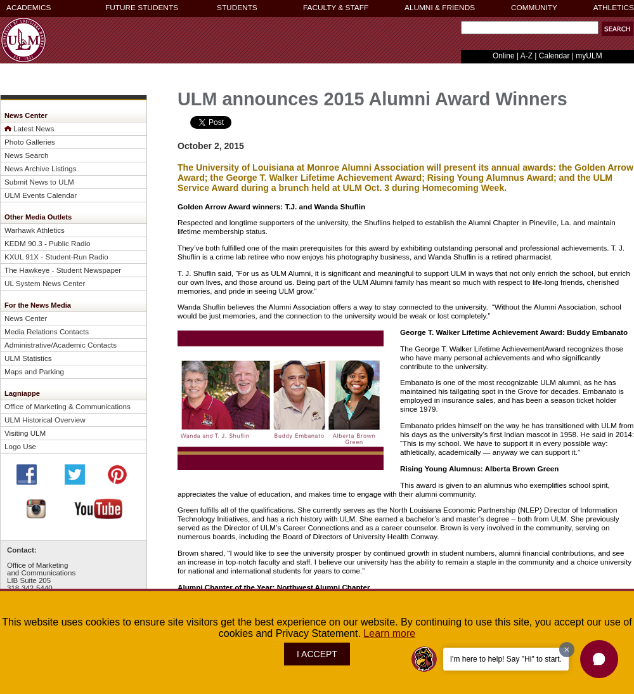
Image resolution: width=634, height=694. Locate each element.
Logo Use (20, 446)
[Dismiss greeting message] (566, 649)
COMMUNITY (534, 7)
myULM (589, 55)
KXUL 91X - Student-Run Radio (56, 256)
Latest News (33, 128)
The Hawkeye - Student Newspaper (62, 270)
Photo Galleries (29, 142)
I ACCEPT (317, 654)
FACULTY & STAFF (335, 7)
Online (504, 55)
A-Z (527, 55)
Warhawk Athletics (34, 230)
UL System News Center (44, 283)
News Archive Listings (40, 168)
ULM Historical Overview (45, 420)
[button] (617, 29)
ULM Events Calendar (40, 195)
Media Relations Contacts (46, 331)
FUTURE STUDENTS (141, 7)
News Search (26, 155)
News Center (25, 318)
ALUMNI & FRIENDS (439, 7)
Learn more (389, 633)
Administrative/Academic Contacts (60, 345)
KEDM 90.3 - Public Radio (47, 243)
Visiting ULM (25, 433)
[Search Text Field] (529, 27)
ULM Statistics (28, 358)
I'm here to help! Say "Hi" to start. (506, 659)
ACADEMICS (28, 7)
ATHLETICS (613, 7)
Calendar (554, 55)
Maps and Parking (34, 371)
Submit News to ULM (39, 182)
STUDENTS (237, 7)
